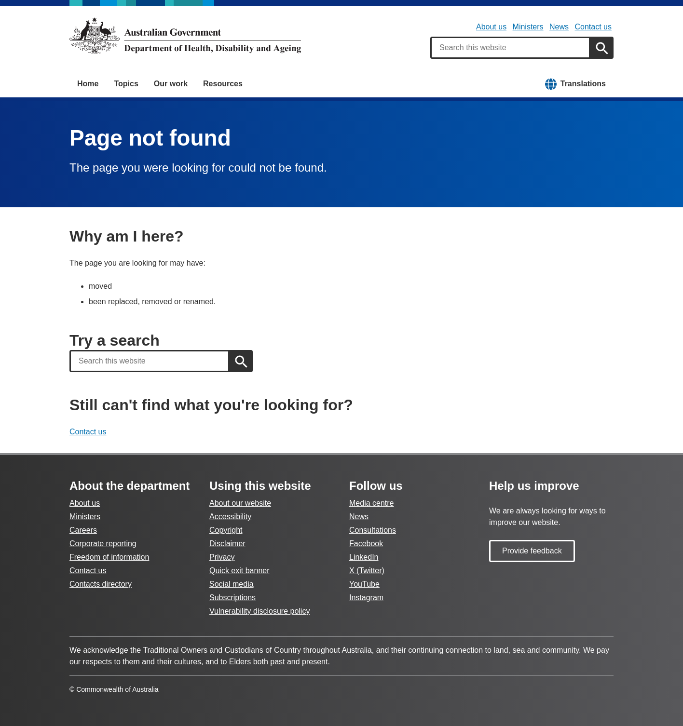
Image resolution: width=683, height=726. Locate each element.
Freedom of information (109, 557)
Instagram (366, 597)
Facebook (366, 543)
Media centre (371, 503)
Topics (126, 84)
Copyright (225, 530)
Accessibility (230, 516)
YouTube (364, 584)
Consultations (372, 530)
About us (491, 27)
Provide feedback (532, 551)
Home (87, 84)
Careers (83, 530)
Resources (223, 84)
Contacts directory (100, 584)
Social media (231, 584)
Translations (583, 84)
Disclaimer (227, 543)
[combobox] (510, 48)
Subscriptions (232, 597)
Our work (171, 84)
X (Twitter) (366, 570)
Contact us (593, 27)
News (559, 27)
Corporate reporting (103, 543)
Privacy (221, 557)
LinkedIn (364, 557)
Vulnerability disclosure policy (259, 611)
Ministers (528, 27)
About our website (240, 503)
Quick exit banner (239, 570)
